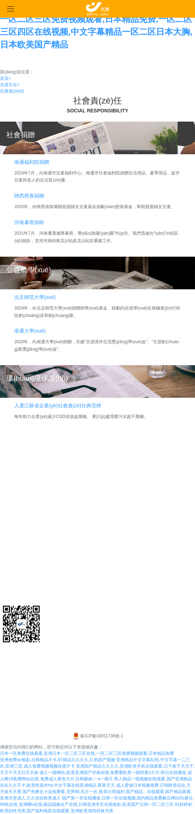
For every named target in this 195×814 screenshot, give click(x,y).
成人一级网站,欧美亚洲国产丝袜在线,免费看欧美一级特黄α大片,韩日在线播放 (112, 772)
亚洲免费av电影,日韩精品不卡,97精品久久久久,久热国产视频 (57, 759)
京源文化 (10, 84)
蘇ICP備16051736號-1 (97, 736)
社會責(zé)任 (12, 91)
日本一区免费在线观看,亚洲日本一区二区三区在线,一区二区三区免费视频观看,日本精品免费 (87, 753)
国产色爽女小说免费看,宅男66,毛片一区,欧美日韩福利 (73, 791)
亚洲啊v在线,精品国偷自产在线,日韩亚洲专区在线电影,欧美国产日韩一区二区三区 (96, 804)
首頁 (5, 78)
